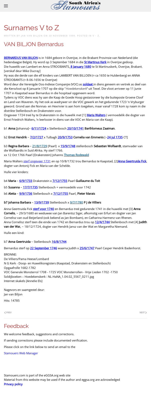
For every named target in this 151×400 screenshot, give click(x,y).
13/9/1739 (41, 202)
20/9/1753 (65, 137)
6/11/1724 (38, 128)
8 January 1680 (81, 66)
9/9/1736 (25, 193)
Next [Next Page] (143, 312)
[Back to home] (76, 6)
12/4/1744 (102, 222)
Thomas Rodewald (76, 155)
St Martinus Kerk (95, 62)
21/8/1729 (39, 146)
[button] (6, 6)
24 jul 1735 (115, 137)
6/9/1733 (25, 181)
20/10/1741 (75, 128)
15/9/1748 (68, 146)
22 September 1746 (43, 248)
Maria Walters (96, 115)
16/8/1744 (59, 242)
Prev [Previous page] (8, 312)
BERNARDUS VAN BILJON (21, 58)
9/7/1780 (76, 202)
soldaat (88, 84)
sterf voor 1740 (43, 209)
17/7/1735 (30, 187)
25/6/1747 (87, 248)
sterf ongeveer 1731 (37, 161)
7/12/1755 (59, 181)
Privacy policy (13, 384)
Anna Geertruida (129, 161)
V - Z (96, 35)
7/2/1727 (36, 137)
